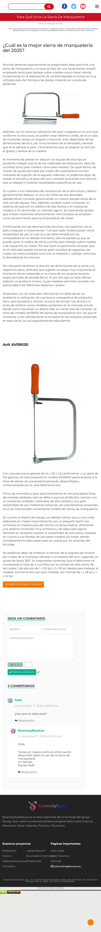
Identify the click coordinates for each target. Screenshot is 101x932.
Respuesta (24, 720)
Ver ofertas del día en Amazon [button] (23, 584)
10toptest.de (33, 861)
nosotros (90, 30)
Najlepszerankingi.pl (14, 861)
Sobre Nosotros (60, 855)
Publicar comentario (22, 672)
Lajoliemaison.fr (35, 850)
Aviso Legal (57, 850)
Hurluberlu (9, 866)
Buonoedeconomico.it (38, 855)
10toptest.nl (9, 850)
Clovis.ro (7, 855)
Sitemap (56, 861)
